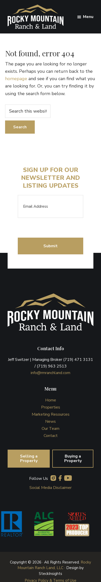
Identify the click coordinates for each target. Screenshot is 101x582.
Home (50, 400)
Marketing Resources (51, 414)
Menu (88, 17)
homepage (16, 79)
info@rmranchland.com (50, 373)
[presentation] (56, 228)
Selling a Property (29, 458)
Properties (50, 407)
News (50, 421)
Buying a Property (73, 458)
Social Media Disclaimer (50, 487)
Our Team (50, 428)
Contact (51, 435)
